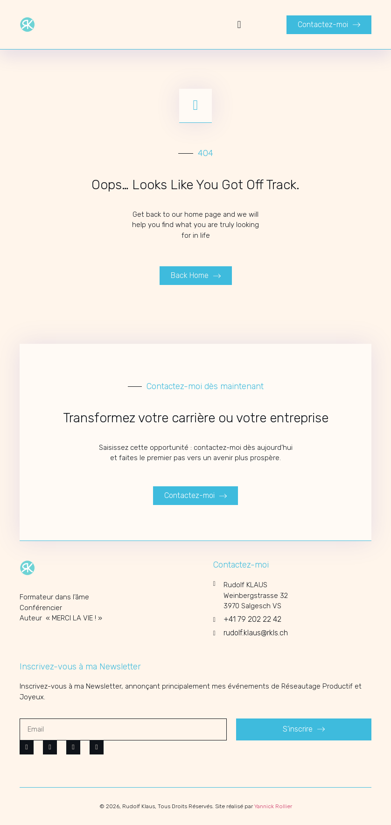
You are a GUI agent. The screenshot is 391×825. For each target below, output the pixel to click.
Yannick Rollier (273, 806)
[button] (239, 24)
